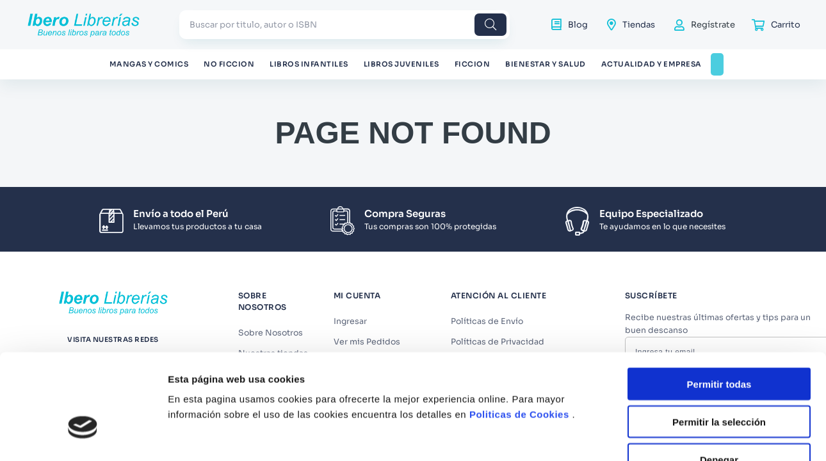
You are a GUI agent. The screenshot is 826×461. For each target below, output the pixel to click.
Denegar (719, 366)
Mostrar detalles (693, 422)
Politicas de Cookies (519, 321)
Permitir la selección (719, 328)
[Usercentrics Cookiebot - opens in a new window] (83, 423)
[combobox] (344, 24)
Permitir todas (719, 291)
